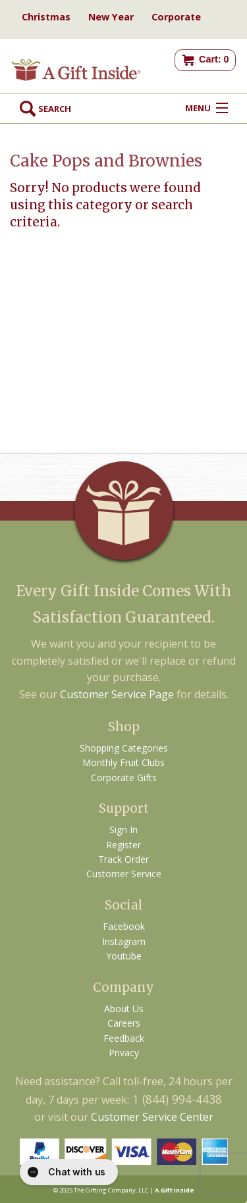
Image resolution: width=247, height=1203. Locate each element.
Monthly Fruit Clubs (123, 762)
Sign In (123, 829)
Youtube (124, 956)
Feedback (123, 1038)
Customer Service (123, 873)
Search (45, 109)
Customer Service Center (152, 1117)
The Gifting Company (105, 1190)
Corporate (176, 17)
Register (123, 844)
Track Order (123, 859)
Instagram (124, 941)
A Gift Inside (174, 1190)
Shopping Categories (124, 748)
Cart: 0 (214, 59)
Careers (123, 1023)
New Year (111, 17)
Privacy (124, 1052)
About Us (124, 1008)
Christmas (46, 17)
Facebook (124, 926)
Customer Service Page (117, 694)
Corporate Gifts (124, 777)
